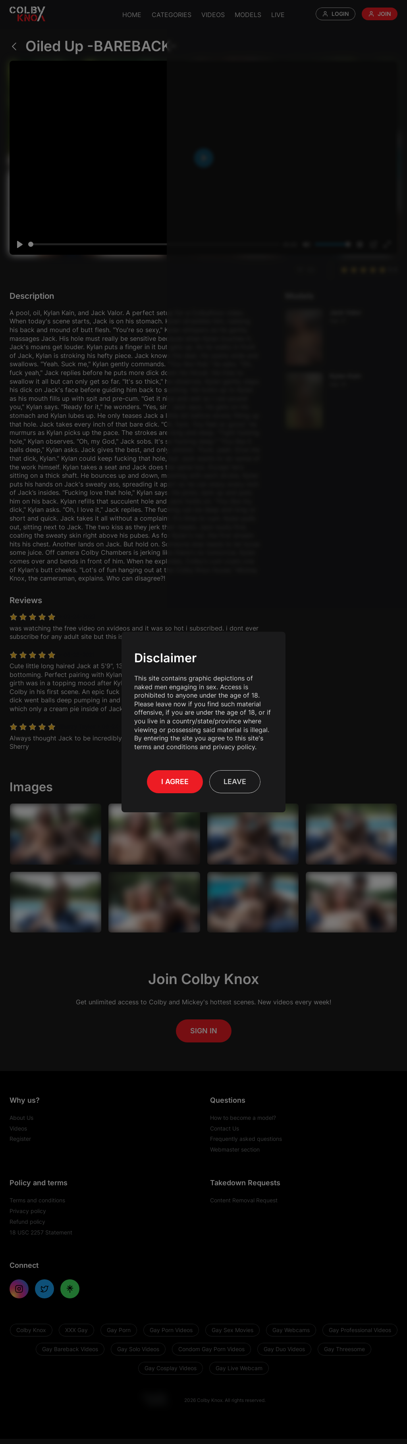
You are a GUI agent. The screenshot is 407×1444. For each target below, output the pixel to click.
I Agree (175, 781)
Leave (235, 781)
